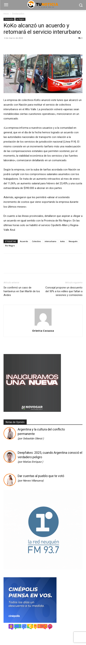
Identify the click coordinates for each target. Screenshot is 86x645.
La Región (20, 19)
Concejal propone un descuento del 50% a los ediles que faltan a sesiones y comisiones (63, 291)
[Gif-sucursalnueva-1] (32, 411)
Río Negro (10, 245)
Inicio (6, 13)
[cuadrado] (43, 568)
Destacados (18, 13)
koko (62, 241)
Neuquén (73, 241)
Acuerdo (24, 241)
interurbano (50, 241)
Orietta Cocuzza (43, 330)
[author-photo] (43, 325)
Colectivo (36, 241)
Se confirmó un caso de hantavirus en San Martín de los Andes (22, 291)
